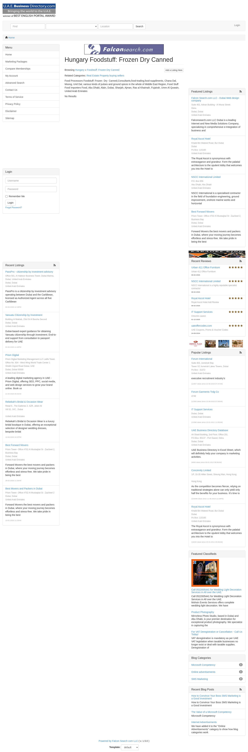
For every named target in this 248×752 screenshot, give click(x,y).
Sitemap (9, 118)
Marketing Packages (16, 61)
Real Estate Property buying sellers (105, 75)
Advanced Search (14, 82)
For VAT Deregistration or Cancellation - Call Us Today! (216, 633)
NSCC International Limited (206, 177)
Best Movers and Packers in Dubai (23, 488)
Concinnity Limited (201, 470)
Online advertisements (203, 672)
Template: (115, 747)
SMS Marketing (199, 679)
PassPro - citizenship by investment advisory (29, 271)
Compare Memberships (17, 68)
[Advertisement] (31, 146)
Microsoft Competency (203, 664)
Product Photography (202, 612)
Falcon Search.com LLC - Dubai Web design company (215, 99)
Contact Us (11, 90)
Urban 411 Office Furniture (205, 267)
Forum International (201, 358)
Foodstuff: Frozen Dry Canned (103, 69)
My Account (11, 75)
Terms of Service (14, 97)
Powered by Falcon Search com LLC (118, 741)
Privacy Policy (12, 104)
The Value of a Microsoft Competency (211, 712)
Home (11, 37)
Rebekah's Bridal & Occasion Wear (24, 401)
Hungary (79, 69)
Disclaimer (11, 111)
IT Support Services (202, 312)
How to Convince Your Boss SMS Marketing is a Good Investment (216, 697)
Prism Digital (12, 355)
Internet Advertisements (204, 722)
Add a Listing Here (173, 70)
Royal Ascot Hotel (200, 138)
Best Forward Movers (16, 445)
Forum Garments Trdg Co (205, 391)
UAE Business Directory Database (209, 430)
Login (237, 25)
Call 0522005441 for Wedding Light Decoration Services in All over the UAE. (216, 591)
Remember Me (17, 196)
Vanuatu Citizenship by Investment (23, 315)
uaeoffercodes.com (201, 325)
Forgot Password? (13, 207)
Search (139, 26)
